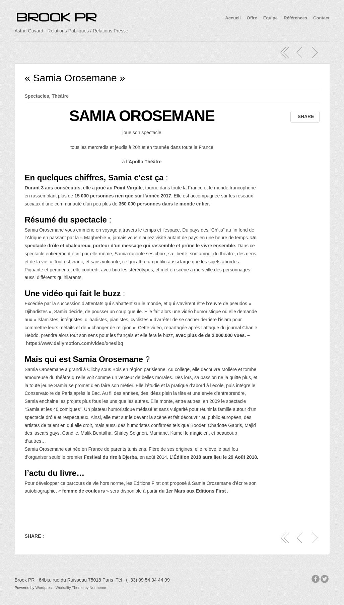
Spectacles (37, 96)
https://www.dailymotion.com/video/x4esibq (74, 343)
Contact (321, 17)
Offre (252, 17)
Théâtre (60, 96)
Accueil (232, 17)
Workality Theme (70, 588)
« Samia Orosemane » (75, 77)
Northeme (97, 588)
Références (295, 17)
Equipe (270, 17)
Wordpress (45, 588)
